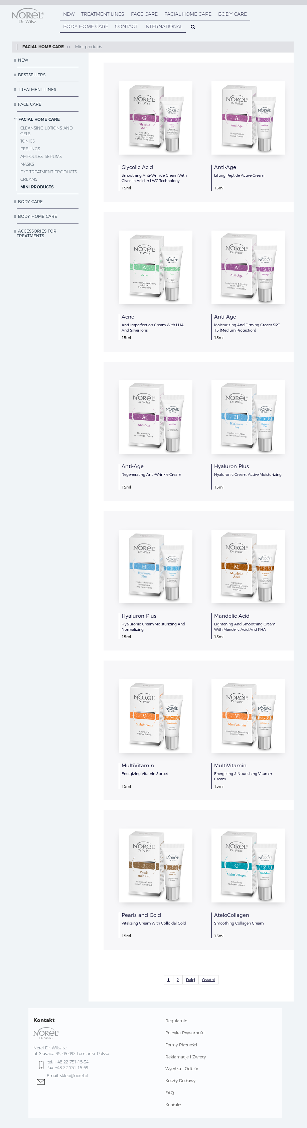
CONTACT (126, 26)
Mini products (88, 46)
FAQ (169, 1092)
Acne (128, 317)
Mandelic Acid (232, 616)
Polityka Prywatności (185, 1032)
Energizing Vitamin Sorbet (145, 773)
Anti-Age (225, 167)
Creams (28, 179)
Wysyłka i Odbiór (181, 1068)
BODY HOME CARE (85, 26)
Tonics (27, 141)
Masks (27, 164)
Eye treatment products (48, 171)
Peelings (30, 148)
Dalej (190, 979)
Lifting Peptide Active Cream (239, 175)
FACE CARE (144, 14)
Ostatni (208, 979)
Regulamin (176, 1020)
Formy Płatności (181, 1044)
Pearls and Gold (141, 915)
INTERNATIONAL (163, 26)
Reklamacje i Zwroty (185, 1056)
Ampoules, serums (41, 156)
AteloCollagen (231, 915)
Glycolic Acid (137, 167)
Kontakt (173, 1104)
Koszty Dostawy (180, 1080)
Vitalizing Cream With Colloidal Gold (154, 923)
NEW (68, 14)
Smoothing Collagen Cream (239, 923)
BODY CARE (232, 14)
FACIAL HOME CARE (187, 14)
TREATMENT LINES (102, 14)
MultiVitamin (138, 765)
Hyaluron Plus (231, 466)
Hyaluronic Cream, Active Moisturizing (248, 474)
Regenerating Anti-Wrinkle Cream (151, 474)
